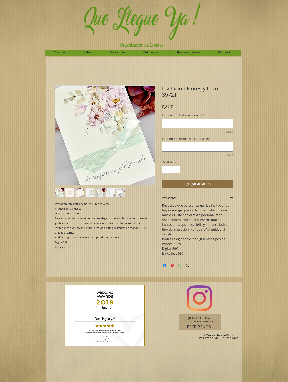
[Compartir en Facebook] (164, 265)
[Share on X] (187, 265)
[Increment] (177, 169)
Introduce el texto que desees (183, 115)
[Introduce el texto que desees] (197, 123)
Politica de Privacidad (219, 338)
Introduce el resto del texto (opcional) (187, 139)
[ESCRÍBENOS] (199, 327)
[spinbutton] (171, 169)
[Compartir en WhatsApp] (179, 265)
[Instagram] (199, 298)
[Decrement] (165, 169)
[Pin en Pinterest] (172, 265)
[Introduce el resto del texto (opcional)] (197, 147)
